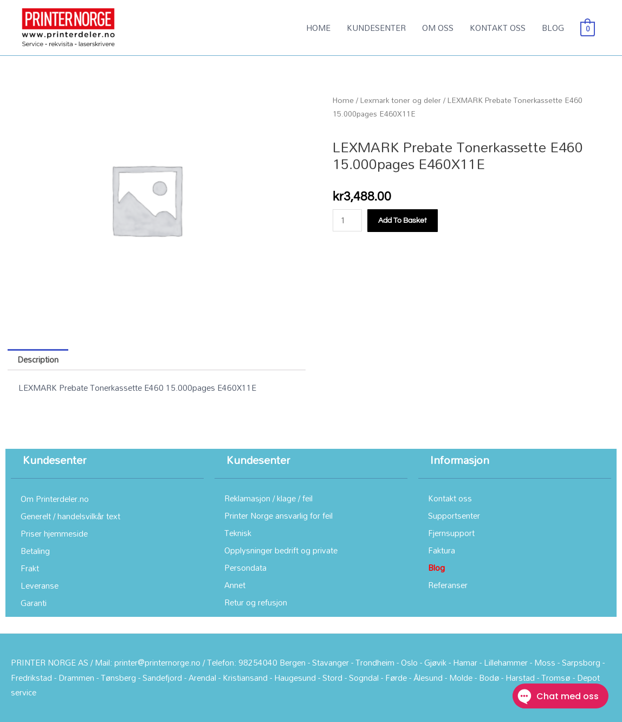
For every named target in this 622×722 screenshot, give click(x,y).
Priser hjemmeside (54, 533)
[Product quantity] (347, 220)
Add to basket (402, 220)
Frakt (30, 568)
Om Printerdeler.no (55, 499)
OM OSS (437, 28)
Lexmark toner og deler (400, 100)
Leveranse (40, 585)
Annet (234, 585)
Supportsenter (454, 515)
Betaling (35, 551)
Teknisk (237, 533)
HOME (318, 28)
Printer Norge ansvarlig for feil (278, 515)
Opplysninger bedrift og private (281, 550)
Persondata (245, 567)
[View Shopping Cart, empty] (587, 28)
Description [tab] (38, 359)
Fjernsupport (451, 533)
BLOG (553, 28)
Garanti (34, 603)
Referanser (448, 585)
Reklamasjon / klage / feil (268, 498)
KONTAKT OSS (498, 28)
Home (343, 100)
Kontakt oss (450, 498)
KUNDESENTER (376, 28)
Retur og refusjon (255, 602)
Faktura (441, 550)
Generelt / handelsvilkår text (70, 516)
